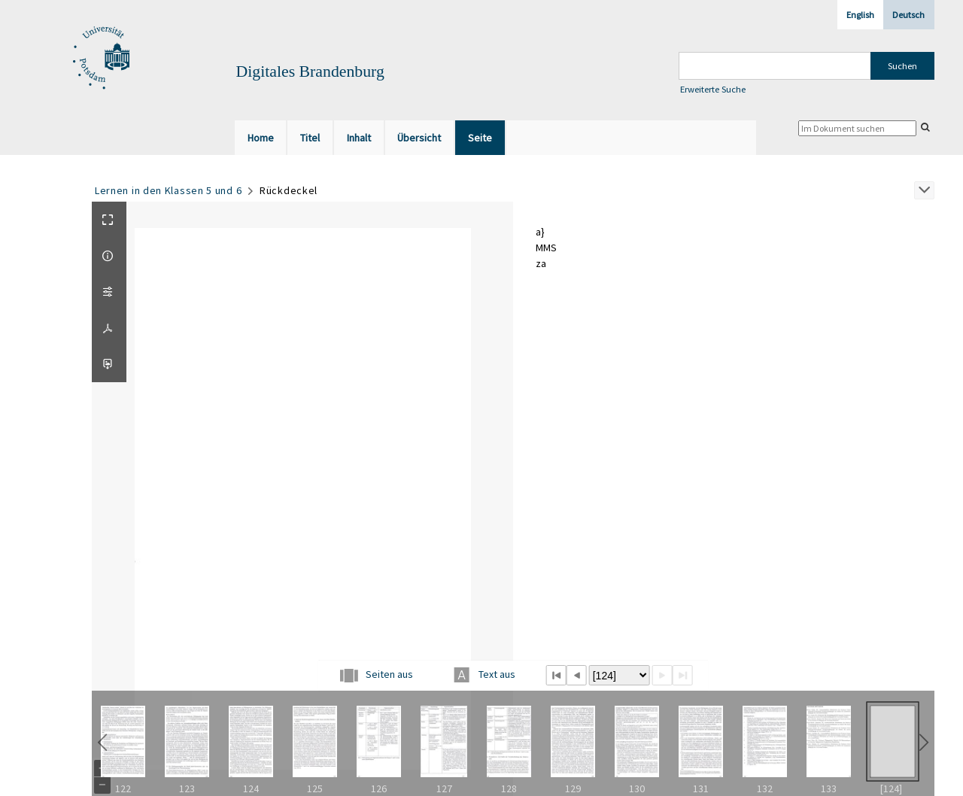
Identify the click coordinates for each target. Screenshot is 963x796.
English (860, 14)
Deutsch (908, 14)
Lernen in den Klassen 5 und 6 (168, 190)
